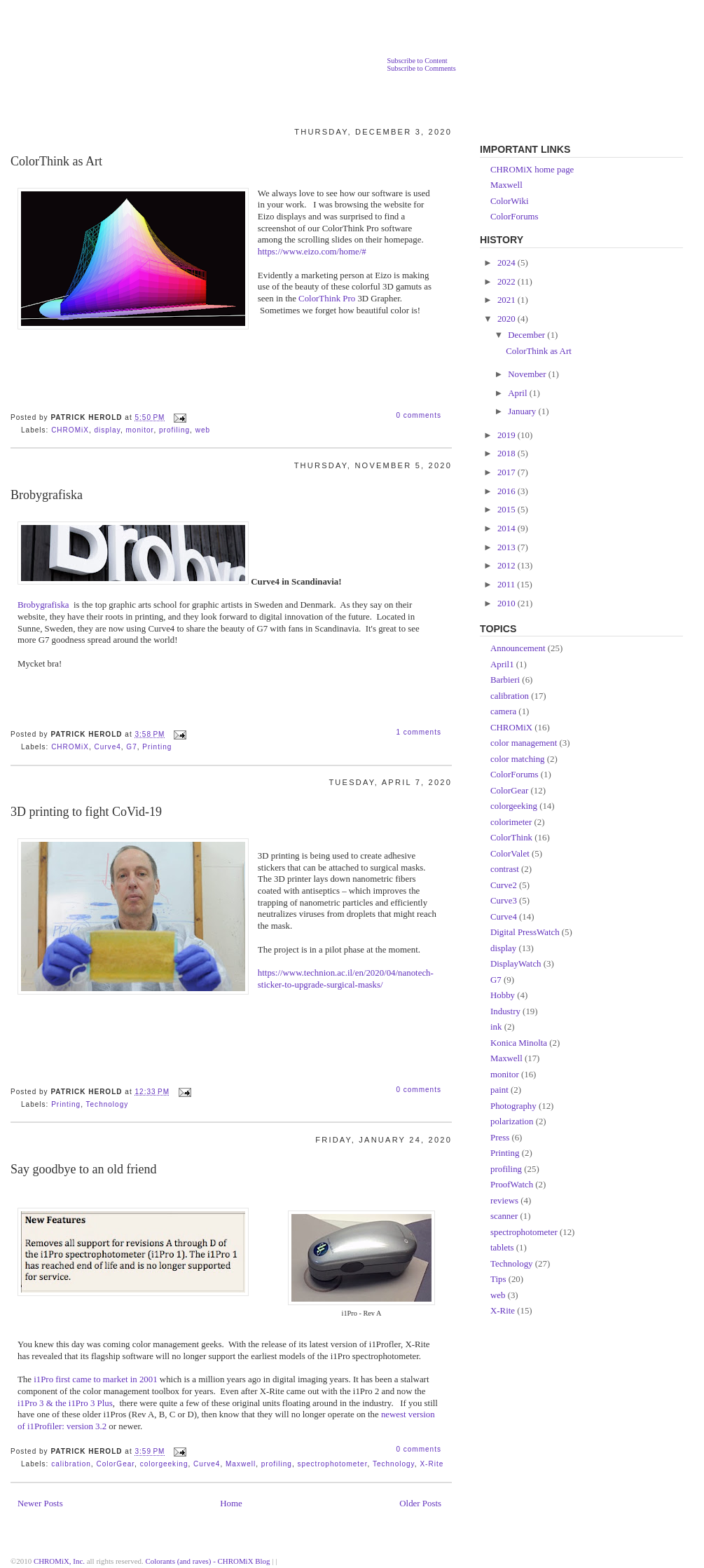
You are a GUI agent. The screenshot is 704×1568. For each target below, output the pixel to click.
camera (503, 711)
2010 (507, 603)
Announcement (518, 648)
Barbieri (505, 680)
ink (496, 1027)
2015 (507, 509)
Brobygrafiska (47, 495)
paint (499, 1090)
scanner (504, 1216)
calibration (71, 1464)
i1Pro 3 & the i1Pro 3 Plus (65, 1403)
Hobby (502, 995)
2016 (507, 491)
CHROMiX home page (532, 170)
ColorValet (510, 854)
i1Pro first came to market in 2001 (95, 1379)
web (202, 430)
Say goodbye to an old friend (83, 1169)
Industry (505, 1011)
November (528, 374)
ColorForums (514, 216)
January (523, 411)
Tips (498, 1279)
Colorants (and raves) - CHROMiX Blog (208, 1561)
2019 (507, 435)
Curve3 (503, 901)
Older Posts (420, 1503)
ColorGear (115, 1464)
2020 (507, 319)
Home (231, 1503)
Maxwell (241, 1464)
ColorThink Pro (326, 299)
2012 (507, 566)
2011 (507, 584)
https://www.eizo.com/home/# (312, 252)
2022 (507, 282)
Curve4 (107, 747)
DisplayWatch (515, 964)
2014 (507, 528)
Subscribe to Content (417, 60)
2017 (507, 472)
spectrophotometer (332, 1464)
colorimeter (511, 822)
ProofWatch (511, 1184)
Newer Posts (40, 1503)
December (527, 335)
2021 (507, 300)
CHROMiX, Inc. (59, 1561)
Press (499, 1138)
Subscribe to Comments (421, 68)
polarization (511, 1121)
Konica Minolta (518, 1043)
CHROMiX (70, 430)
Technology (107, 1104)
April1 (502, 664)
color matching (517, 759)
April (518, 393)
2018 (507, 453)
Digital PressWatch (525, 932)
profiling (174, 430)
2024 (507, 263)
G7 (131, 747)
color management (523, 743)
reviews (504, 1201)
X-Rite (431, 1464)
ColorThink (511, 838)
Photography (513, 1106)
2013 (507, 547)
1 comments (418, 732)
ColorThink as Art (56, 161)
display (107, 430)
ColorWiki (509, 201)
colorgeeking (164, 1464)
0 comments (418, 415)
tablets (502, 1248)
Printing (157, 747)
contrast (504, 869)
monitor (140, 430)
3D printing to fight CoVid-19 (86, 812)
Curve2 (503, 885)
